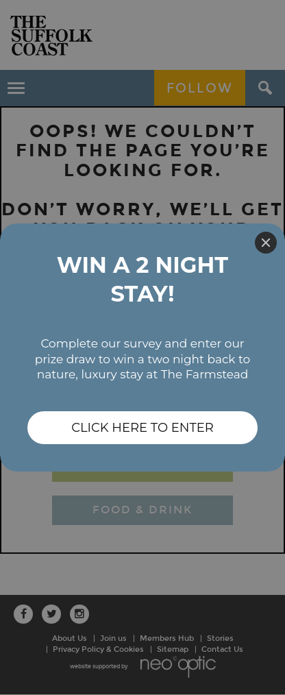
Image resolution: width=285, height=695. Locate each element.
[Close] (266, 243)
